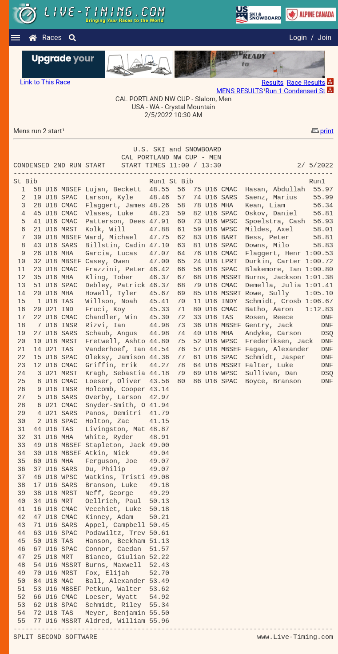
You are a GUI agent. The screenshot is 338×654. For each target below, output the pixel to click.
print (322, 131)
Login (297, 37)
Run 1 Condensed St (296, 91)
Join (324, 37)
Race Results (306, 83)
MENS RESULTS (239, 91)
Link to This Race (45, 82)
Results (273, 83)
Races (52, 37)
